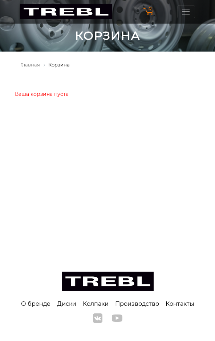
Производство (137, 303)
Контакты (180, 303)
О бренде (35, 303)
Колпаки (96, 303)
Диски (66, 303)
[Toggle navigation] (186, 11)
